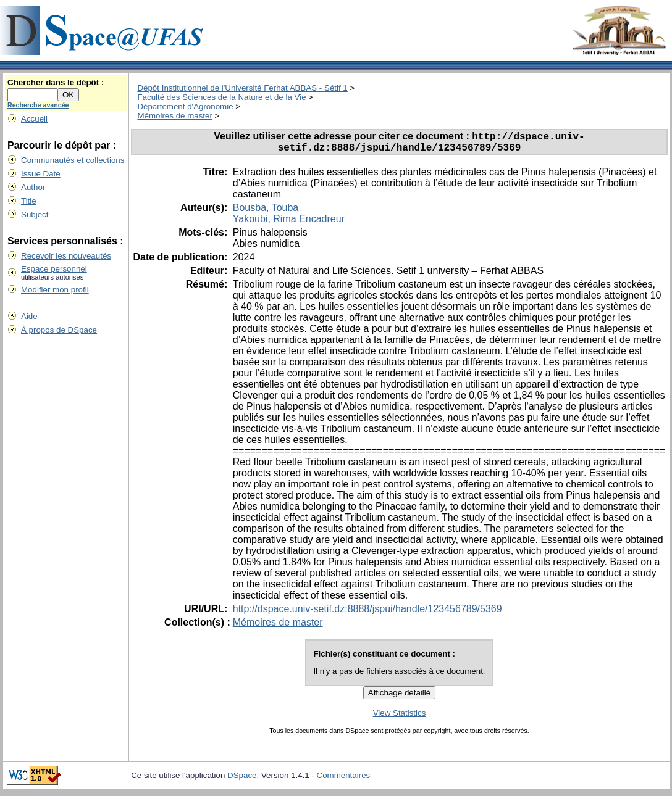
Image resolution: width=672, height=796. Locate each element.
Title (28, 200)
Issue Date (41, 173)
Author (33, 187)
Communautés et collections (72, 160)
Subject (34, 214)
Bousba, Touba (265, 212)
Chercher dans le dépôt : (55, 82)
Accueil (34, 118)
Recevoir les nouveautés (66, 255)
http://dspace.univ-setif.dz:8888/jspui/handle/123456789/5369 (367, 613)
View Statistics (399, 717)
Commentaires (344, 779)
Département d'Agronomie (185, 106)
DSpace (241, 779)
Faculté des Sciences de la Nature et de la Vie (221, 97)
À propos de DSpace (59, 329)
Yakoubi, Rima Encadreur (289, 223)
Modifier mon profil (55, 289)
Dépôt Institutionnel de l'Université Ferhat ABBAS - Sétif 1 (242, 88)
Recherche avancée (38, 105)
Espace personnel (54, 268)
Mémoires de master (174, 115)
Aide (29, 316)
